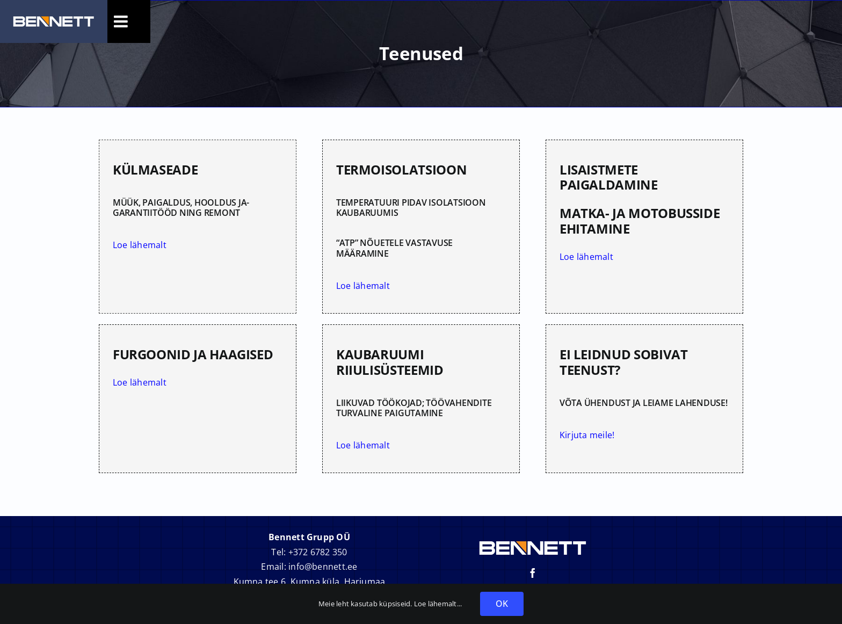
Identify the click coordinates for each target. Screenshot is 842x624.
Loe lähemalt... (439, 603)
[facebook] (533, 573)
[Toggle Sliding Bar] (122, 21)
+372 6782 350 (317, 552)
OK (502, 604)
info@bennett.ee (323, 566)
